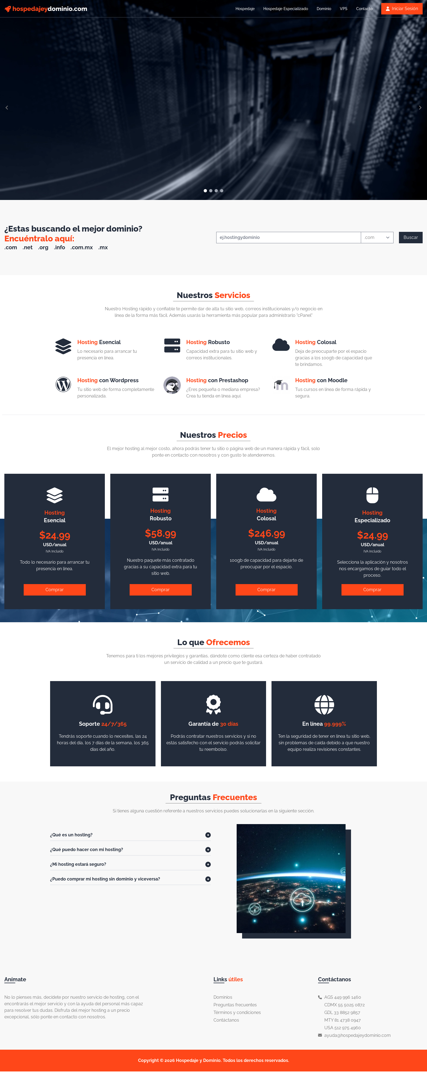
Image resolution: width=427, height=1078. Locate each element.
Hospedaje (245, 9)
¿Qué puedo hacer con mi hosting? (86, 849)
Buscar (411, 237)
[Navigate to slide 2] (210, 190)
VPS (343, 9)
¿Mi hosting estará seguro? (78, 864)
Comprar (54, 589)
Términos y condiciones (237, 1012)
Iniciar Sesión (402, 8)
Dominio (324, 9)
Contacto (364, 9)
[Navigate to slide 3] (216, 190)
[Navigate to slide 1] (205, 190)
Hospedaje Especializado (285, 9)
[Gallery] (213, 107)
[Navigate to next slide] (420, 108)
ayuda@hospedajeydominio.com (357, 1035)
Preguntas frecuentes (235, 1004)
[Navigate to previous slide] (7, 108)
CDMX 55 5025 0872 (344, 1004)
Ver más (69, 151)
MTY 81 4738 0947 (342, 1020)
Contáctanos (226, 1020)
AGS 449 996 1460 (342, 997)
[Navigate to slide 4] (221, 190)
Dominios (222, 997)
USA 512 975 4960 (342, 1027)
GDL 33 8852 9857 (342, 1012)
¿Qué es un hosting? (71, 834)
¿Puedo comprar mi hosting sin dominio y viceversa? (105, 879)
